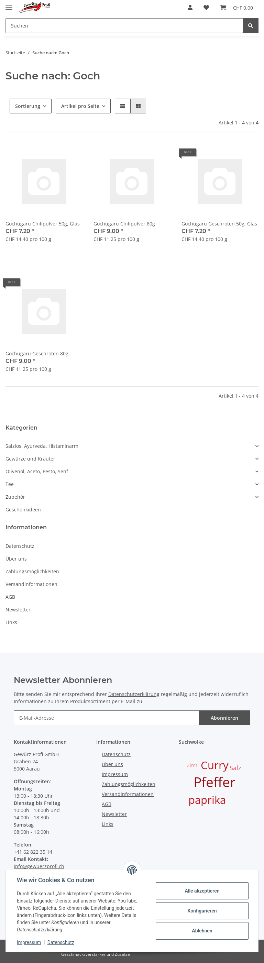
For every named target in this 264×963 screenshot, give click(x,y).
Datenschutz (20, 546)
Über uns (16, 558)
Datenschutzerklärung (134, 694)
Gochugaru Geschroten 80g (37, 353)
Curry (215, 765)
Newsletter (18, 609)
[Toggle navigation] (9, 4)
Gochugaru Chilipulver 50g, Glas (43, 223)
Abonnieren (224, 718)
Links (11, 622)
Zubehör (15, 497)
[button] (190, 7)
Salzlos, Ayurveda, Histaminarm (42, 446)
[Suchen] (124, 25)
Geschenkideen (23, 509)
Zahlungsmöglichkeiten (32, 571)
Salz (235, 768)
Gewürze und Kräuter (30, 458)
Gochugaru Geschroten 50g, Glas (219, 223)
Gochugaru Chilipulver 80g (124, 223)
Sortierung (27, 106)
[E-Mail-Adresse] (106, 717)
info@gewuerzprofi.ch (39, 866)
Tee (10, 484)
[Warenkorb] (236, 7)
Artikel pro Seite (80, 106)
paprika (207, 800)
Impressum (115, 774)
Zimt (192, 765)
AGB (10, 597)
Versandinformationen (31, 584)
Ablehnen (202, 930)
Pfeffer (214, 782)
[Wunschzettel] (206, 7)
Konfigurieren (202, 911)
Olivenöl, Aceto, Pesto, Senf (37, 471)
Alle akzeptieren (202, 891)
